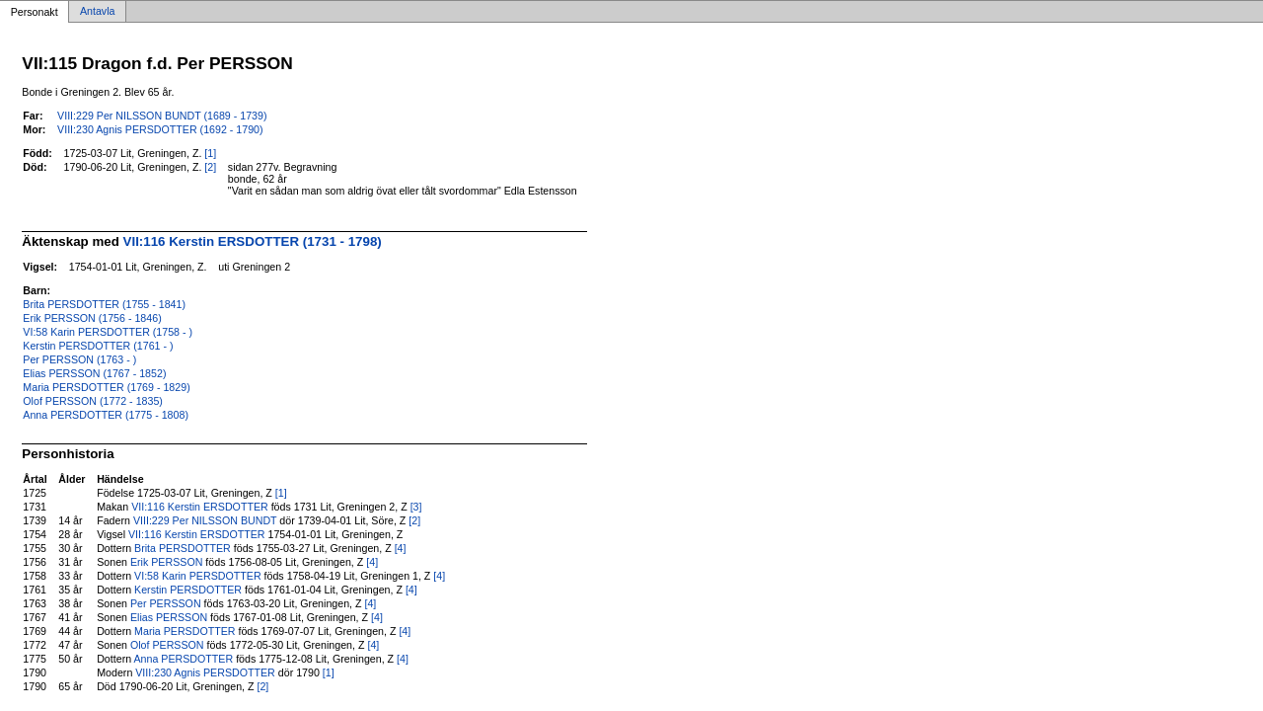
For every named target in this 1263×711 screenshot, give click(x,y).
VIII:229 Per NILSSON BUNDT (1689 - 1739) (161, 115)
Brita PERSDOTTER (182, 548)
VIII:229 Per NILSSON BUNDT (205, 520)
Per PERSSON (165, 603)
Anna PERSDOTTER (184, 659)
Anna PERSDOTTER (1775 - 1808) (105, 415)
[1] (210, 153)
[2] (210, 167)
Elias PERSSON (168, 617)
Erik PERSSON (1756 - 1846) (92, 318)
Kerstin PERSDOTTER (188, 589)
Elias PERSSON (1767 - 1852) (94, 373)
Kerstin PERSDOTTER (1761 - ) (98, 346)
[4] (401, 548)
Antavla (97, 12)
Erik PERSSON (166, 562)
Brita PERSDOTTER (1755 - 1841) (104, 304)
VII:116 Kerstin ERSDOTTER (199, 507)
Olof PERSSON (167, 645)
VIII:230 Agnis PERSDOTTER (205, 672)
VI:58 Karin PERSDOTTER (197, 576)
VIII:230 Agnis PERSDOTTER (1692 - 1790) (159, 129)
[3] (416, 507)
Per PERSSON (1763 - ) (79, 359)
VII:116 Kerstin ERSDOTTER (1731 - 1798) (252, 241)
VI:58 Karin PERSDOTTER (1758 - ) (107, 332)
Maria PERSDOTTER (184, 631)
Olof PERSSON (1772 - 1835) (93, 401)
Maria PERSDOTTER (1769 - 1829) (106, 387)
